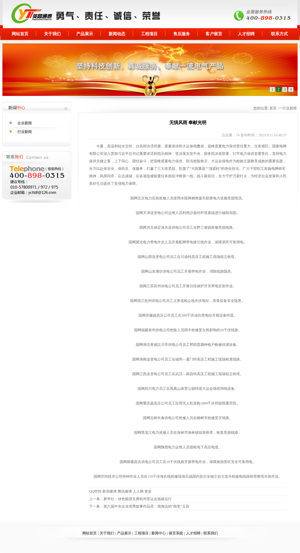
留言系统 (176, 533)
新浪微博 (109, 491)
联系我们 (210, 533)
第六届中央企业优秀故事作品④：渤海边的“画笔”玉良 (146, 506)
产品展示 (84, 34)
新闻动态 (117, 34)
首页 (273, 108)
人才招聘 (246, 34)
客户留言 (213, 34)
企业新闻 (24, 123)
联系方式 (279, 34)
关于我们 (52, 34)
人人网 (138, 491)
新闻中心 (158, 533)
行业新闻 (24, 132)
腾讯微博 (125, 491)
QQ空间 (95, 491)
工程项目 (149, 34)
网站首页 (20, 34)
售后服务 (181, 34)
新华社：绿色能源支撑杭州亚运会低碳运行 (137, 499)
